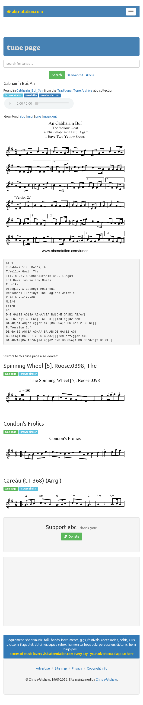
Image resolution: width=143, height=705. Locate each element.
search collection (49, 95)
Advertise (43, 668)
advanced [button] (75, 74)
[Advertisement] (71, 29)
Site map (61, 668)
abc (22, 116)
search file (31, 95)
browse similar (13, 95)
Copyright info (97, 668)
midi (30, 116)
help (89, 74)
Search (57, 75)
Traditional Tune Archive (74, 90)
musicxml (50, 116)
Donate (71, 536)
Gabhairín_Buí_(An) (30, 90)
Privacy (77, 668)
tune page (10, 373)
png (38, 116)
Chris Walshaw (106, 679)
